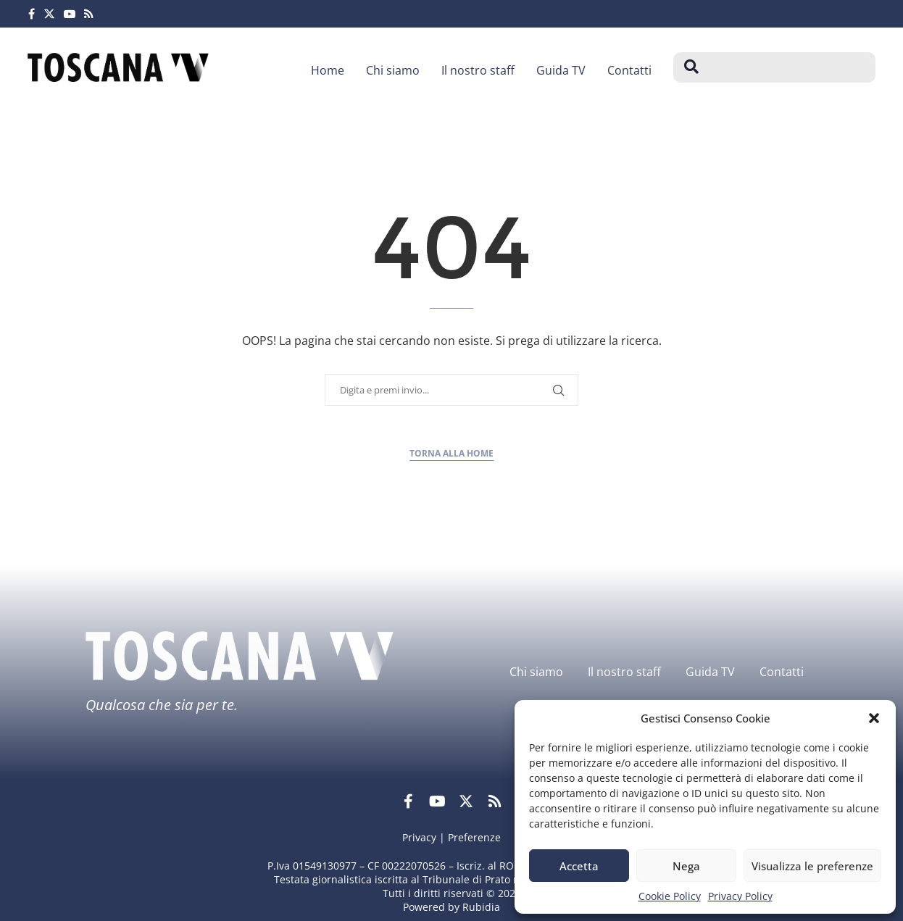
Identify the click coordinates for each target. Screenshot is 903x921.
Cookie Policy (669, 896)
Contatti (629, 70)
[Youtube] (69, 13)
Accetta (579, 866)
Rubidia (481, 907)
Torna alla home (451, 453)
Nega (686, 866)
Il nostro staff (478, 70)
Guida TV (561, 70)
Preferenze (474, 837)
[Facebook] (32, 13)
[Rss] (88, 13)
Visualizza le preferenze (812, 866)
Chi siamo (393, 70)
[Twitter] (49, 13)
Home (327, 70)
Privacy (419, 837)
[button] (874, 718)
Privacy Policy (740, 896)
